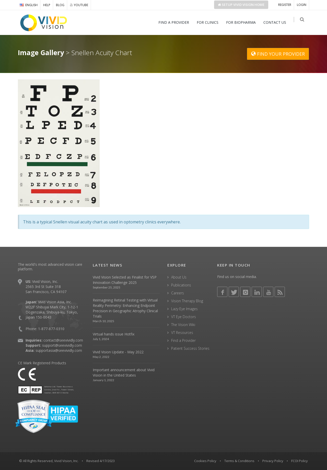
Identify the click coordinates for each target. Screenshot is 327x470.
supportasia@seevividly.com (59, 350)
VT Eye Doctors (183, 316)
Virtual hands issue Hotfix (113, 334)
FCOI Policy (299, 461)
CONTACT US (276, 22)
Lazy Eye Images (184, 308)
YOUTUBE (79, 5)
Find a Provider (183, 340)
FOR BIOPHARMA (243, 22)
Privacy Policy (272, 461)
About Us (178, 277)
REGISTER (284, 5)
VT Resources (182, 332)
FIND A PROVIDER (175, 22)
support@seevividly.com (62, 345)
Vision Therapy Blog (187, 300)
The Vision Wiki (183, 324)
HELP (46, 5)
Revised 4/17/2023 (100, 461)
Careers (177, 293)
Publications (181, 285)
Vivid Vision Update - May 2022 (118, 352)
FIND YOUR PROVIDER (278, 54)
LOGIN (301, 5)
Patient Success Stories (190, 348)
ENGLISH (29, 5)
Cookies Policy (205, 461)
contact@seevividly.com (63, 340)
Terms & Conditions (239, 461)
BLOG (60, 5)
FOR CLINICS (209, 22)
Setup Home (241, 4)
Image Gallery (41, 52)
